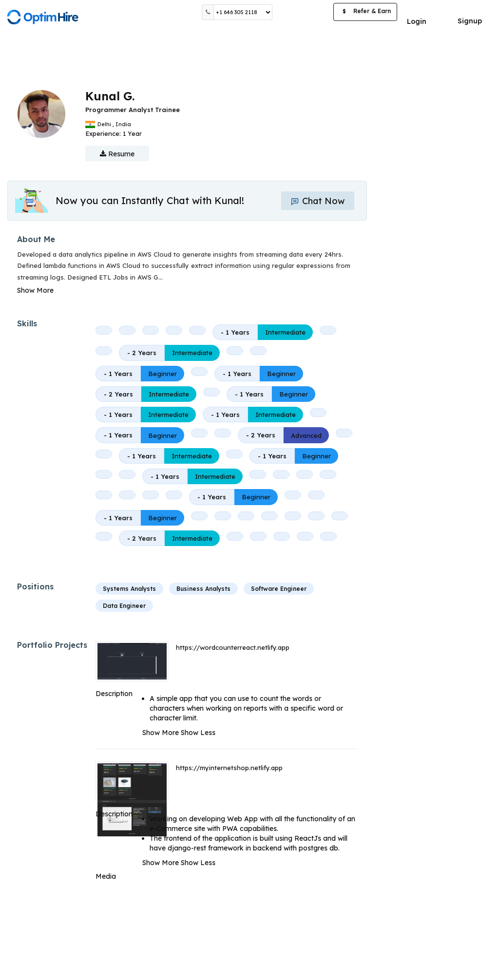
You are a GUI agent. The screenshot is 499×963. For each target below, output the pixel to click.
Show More (35, 290)
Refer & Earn (365, 12)
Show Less (198, 732)
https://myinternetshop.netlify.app (229, 768)
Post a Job (303, 12)
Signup (470, 21)
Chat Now (318, 201)
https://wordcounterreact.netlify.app (232, 647)
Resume (117, 154)
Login (416, 21)
